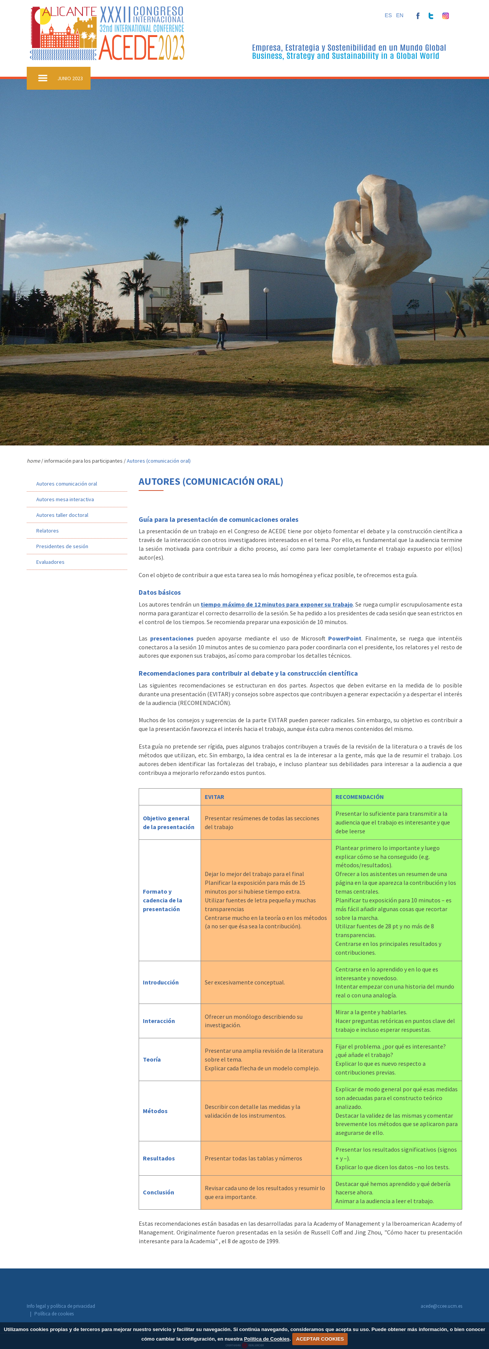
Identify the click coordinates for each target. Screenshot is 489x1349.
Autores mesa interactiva (65, 499)
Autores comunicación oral (66, 483)
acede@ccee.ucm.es (441, 1306)
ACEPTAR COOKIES (320, 1339)
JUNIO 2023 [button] (70, 78)
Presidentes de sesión (62, 546)
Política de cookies (122, 1307)
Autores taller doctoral (62, 515)
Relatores (47, 530)
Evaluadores (50, 561)
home (33, 460)
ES (388, 15)
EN (399, 15)
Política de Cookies (267, 1339)
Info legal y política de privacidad (61, 1307)
